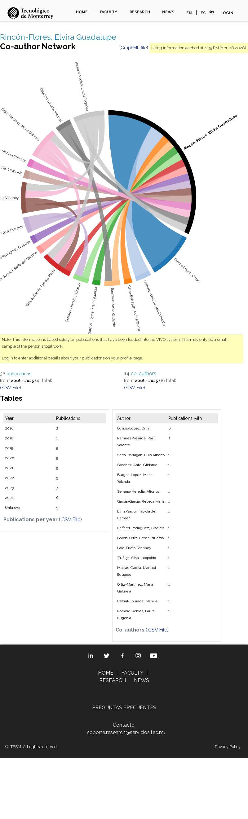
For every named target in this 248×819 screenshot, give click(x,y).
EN (189, 13)
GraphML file (134, 47)
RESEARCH (140, 12)
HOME (82, 12)
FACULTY (108, 12)
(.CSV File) (10, 387)
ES (203, 13)
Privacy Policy (228, 746)
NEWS (168, 12)
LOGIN (226, 13)
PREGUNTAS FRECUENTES (124, 708)
